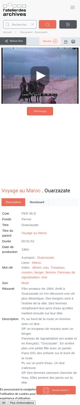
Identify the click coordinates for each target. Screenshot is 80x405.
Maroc (36, 262)
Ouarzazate (45, 257)
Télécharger (40, 111)
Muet (25, 283)
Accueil (7, 32)
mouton (27, 272)
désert (36, 267)
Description (13, 202)
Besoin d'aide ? (56, 390)
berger (39, 272)
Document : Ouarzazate (33, 32)
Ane (44, 277)
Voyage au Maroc (21, 191)
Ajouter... (50, 41)
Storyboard (37, 202)
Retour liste (13, 41)
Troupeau (57, 267)
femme (51, 272)
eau (46, 267)
